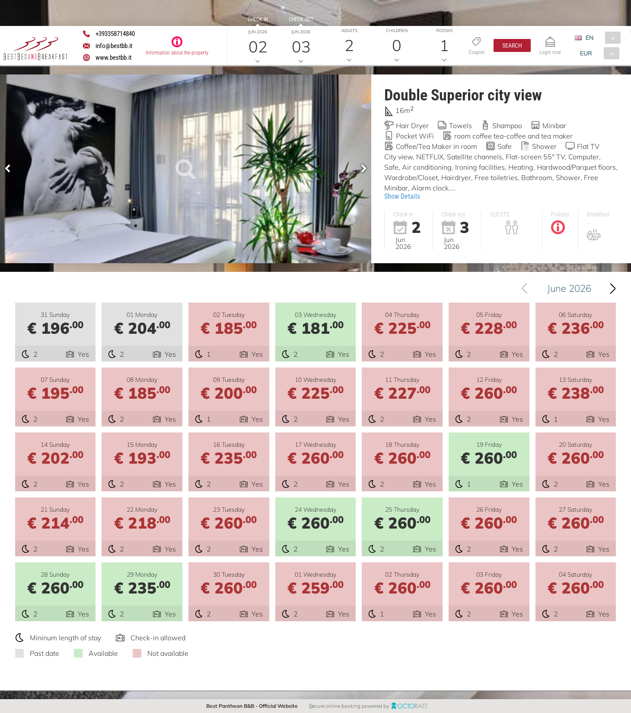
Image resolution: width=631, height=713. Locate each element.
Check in (258, 19)
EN (589, 38)
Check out (301, 19)
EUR (586, 53)
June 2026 (569, 288)
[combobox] (601, 37)
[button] (512, 45)
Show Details (402, 196)
